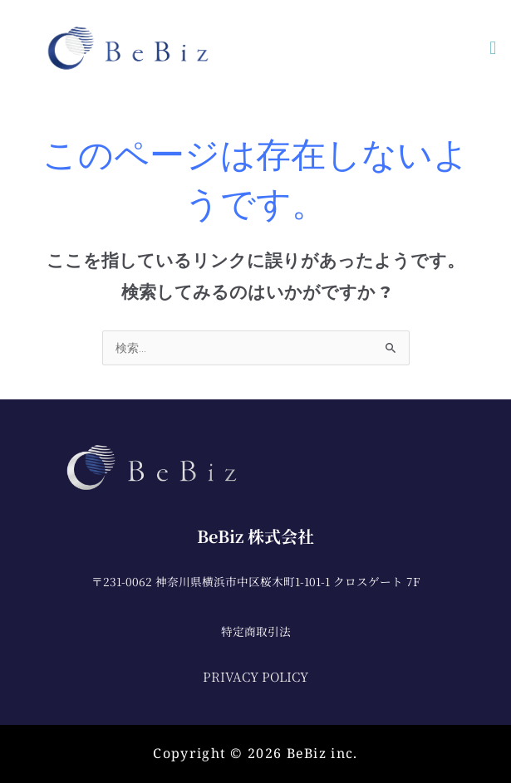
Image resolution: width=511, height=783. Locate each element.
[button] (493, 47)
